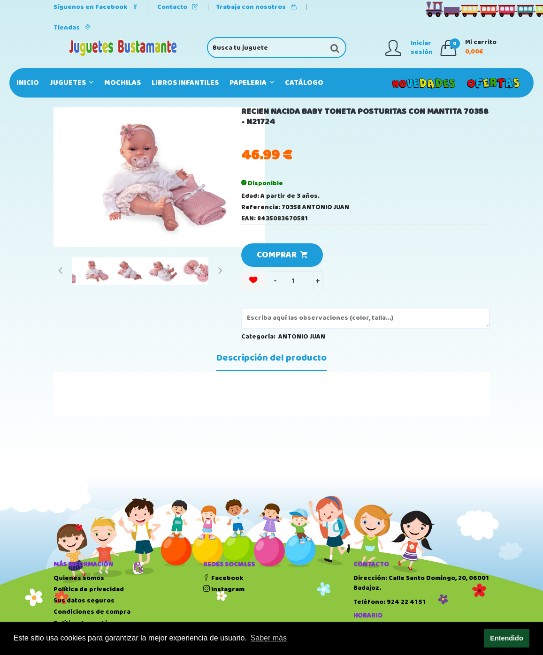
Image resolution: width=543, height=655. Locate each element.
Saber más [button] (269, 638)
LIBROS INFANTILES (185, 83)
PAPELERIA (251, 83)
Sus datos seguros (84, 600)
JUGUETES (71, 83)
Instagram (224, 589)
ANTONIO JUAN (301, 336)
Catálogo (304, 83)
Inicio (27, 83)
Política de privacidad (89, 589)
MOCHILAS (122, 83)
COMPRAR (282, 255)
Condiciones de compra (92, 612)
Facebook (223, 578)
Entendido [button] (506, 638)
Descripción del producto (271, 358)
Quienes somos (79, 578)
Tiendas (72, 28)
